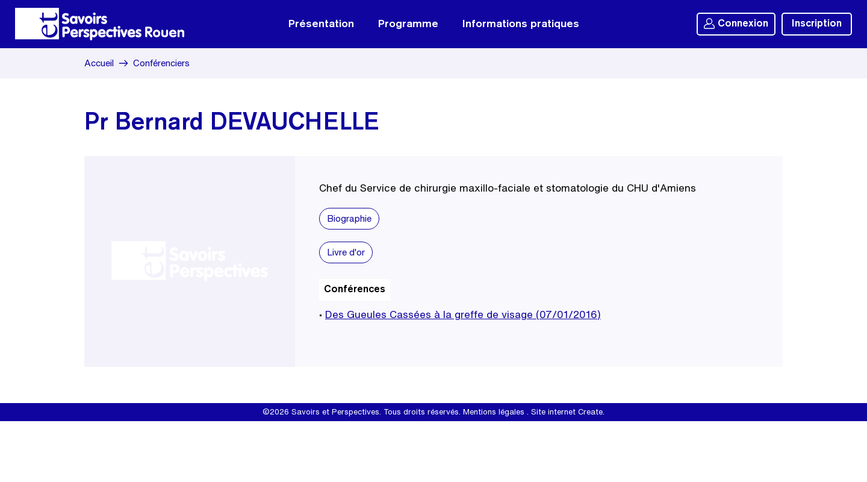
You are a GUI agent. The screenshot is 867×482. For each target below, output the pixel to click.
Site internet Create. (567, 412)
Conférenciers (161, 62)
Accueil (99, 62)
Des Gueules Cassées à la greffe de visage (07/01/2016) (463, 314)
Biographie (349, 218)
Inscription (817, 23)
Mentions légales (493, 412)
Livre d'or (346, 252)
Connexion (736, 23)
